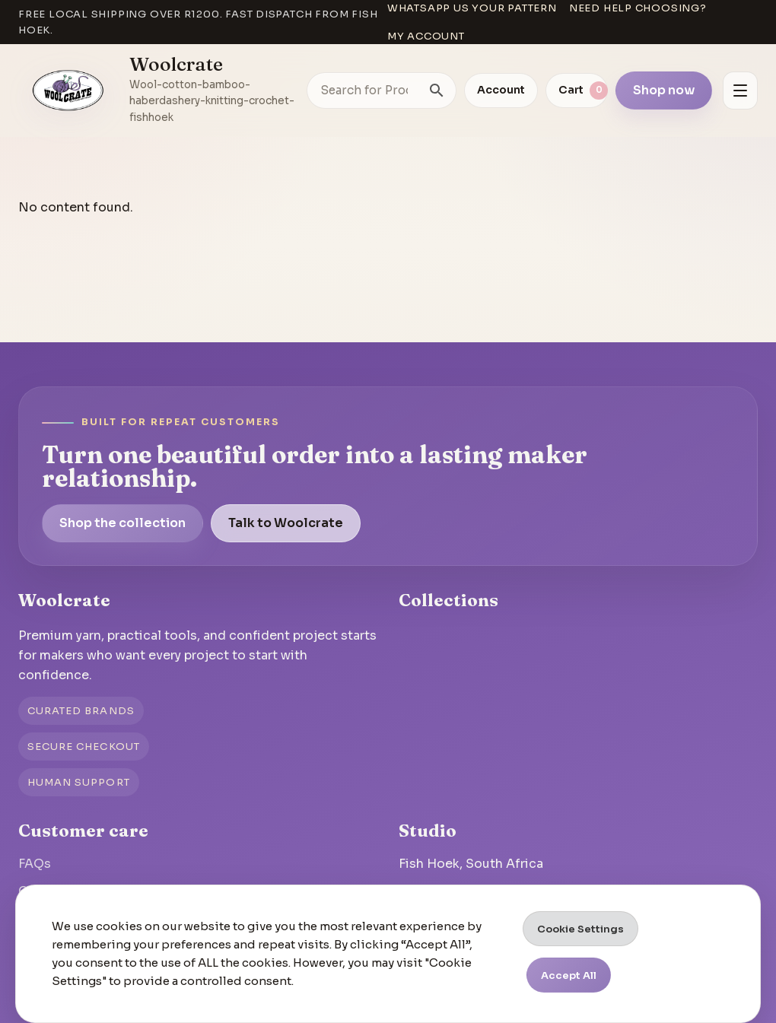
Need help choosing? (638, 8)
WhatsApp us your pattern (472, 8)
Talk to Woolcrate (285, 523)
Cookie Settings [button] (580, 929)
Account (501, 90)
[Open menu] (740, 90)
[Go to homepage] (68, 90)
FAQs (34, 864)
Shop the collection (122, 523)
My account (426, 36)
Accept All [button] (568, 975)
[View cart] (576, 90)
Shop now (664, 90)
